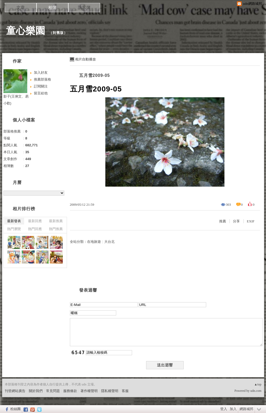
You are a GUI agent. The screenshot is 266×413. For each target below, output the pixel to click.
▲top (257, 384)
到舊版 (58, 33)
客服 (125, 391)
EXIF (251, 221)
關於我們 (36, 391)
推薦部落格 (42, 79)
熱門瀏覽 (14, 229)
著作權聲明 (89, 391)
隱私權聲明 (109, 391)
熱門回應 (35, 229)
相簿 (52, 7)
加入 (233, 409)
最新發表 (14, 221)
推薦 (222, 221)
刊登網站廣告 (15, 391)
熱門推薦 (56, 229)
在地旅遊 (94, 242)
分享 (236, 221)
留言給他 (41, 93)
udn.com (256, 391)
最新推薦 (56, 221)
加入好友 (41, 72)
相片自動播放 (85, 59)
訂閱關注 (41, 86)
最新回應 (35, 221)
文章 (20, 7)
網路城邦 (246, 409)
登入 (223, 409)
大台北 (109, 242)
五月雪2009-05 (94, 75)
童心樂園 (25, 30)
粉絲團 (15, 409)
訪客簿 (84, 7)
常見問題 (53, 391)
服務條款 (70, 391)
